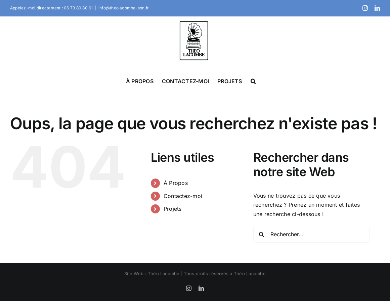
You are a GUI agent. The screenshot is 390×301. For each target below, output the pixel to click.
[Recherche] (261, 234)
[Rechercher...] (311, 234)
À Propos (176, 183)
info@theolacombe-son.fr (123, 7)
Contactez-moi (183, 196)
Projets (173, 208)
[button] (253, 81)
